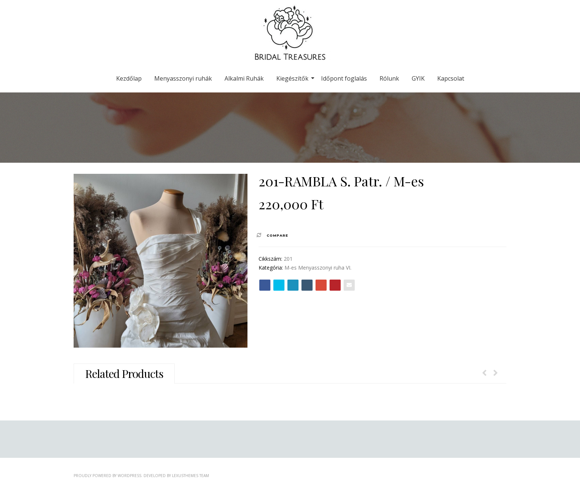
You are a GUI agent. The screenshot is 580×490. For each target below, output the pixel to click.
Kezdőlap (129, 78)
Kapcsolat (450, 78)
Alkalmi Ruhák (244, 78)
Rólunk (389, 78)
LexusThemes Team (190, 475)
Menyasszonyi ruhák (183, 78)
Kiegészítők (293, 78)
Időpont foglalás (344, 78)
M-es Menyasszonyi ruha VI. (317, 267)
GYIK (418, 78)
